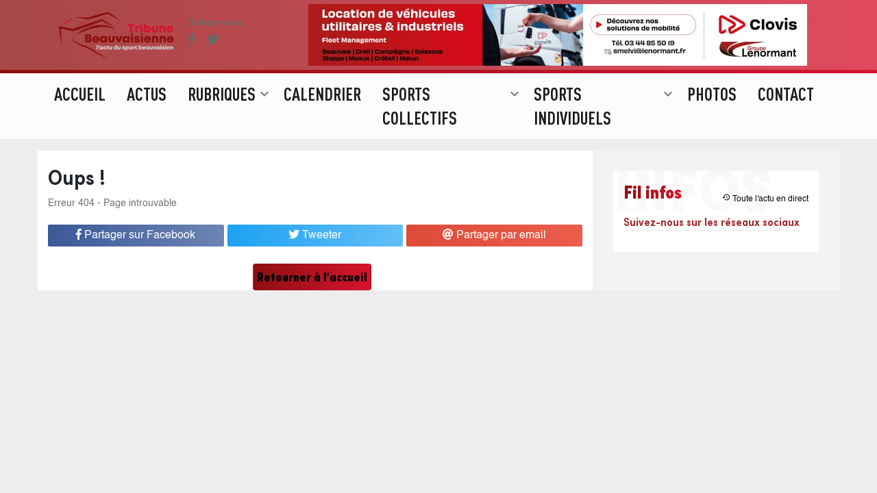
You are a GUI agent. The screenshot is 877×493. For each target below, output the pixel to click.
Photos (712, 120)
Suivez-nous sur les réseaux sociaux (711, 221)
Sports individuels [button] (605, 132)
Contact (786, 120)
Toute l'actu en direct (765, 198)
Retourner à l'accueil (312, 277)
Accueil (80, 120)
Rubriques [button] (230, 120)
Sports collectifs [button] (452, 132)
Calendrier (322, 120)
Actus (146, 120)
